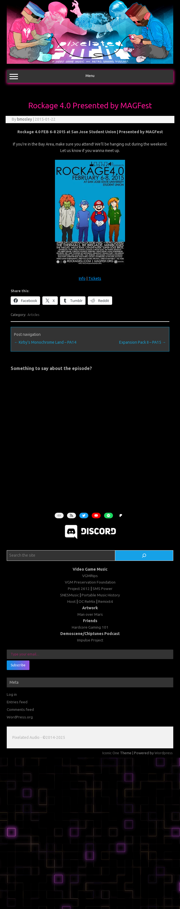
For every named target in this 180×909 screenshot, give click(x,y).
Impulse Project (90, 640)
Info (82, 278)
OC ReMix (87, 601)
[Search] (144, 555)
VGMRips (90, 575)
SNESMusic (69, 595)
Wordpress (163, 753)
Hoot (71, 601)
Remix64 (105, 601)
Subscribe (18, 665)
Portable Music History (101, 595)
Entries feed (17, 702)
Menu (90, 76)
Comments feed (20, 709)
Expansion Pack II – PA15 (142, 342)
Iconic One (110, 753)
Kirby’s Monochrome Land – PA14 (45, 342)
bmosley (24, 119)
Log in (12, 694)
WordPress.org (20, 717)
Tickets (94, 278)
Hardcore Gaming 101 (90, 627)
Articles (33, 315)
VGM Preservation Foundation (90, 582)
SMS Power (102, 588)
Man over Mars (90, 614)
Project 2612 (79, 588)
